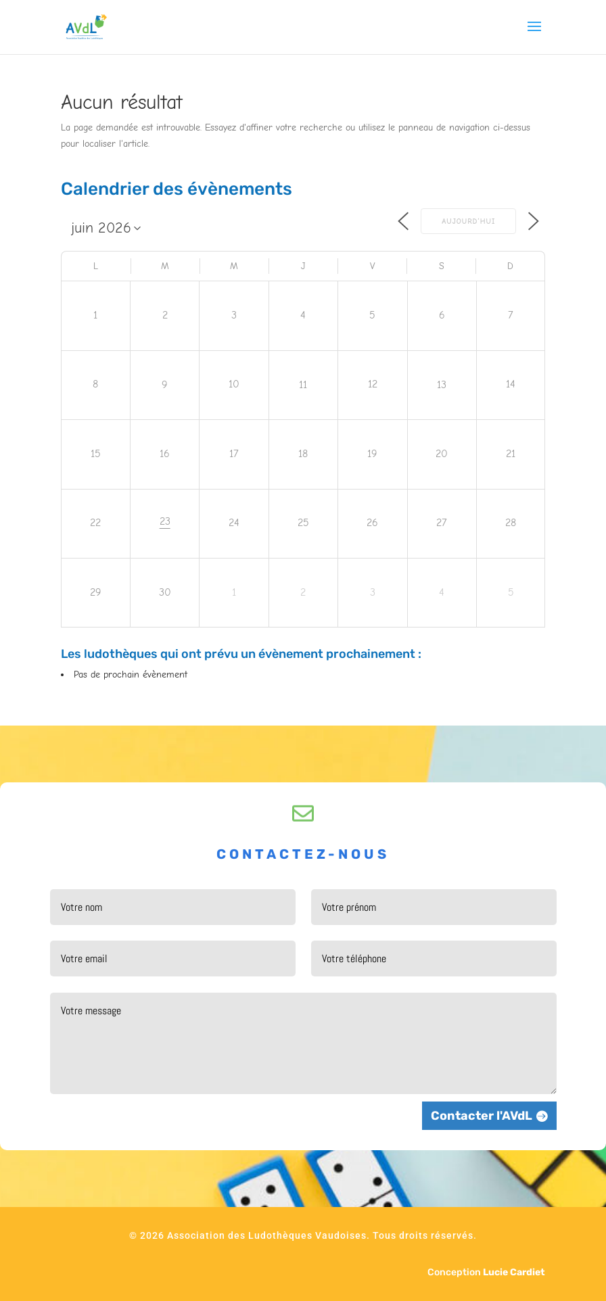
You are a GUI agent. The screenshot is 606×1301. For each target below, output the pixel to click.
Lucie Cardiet (514, 1272)
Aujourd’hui (468, 221)
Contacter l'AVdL (481, 1115)
